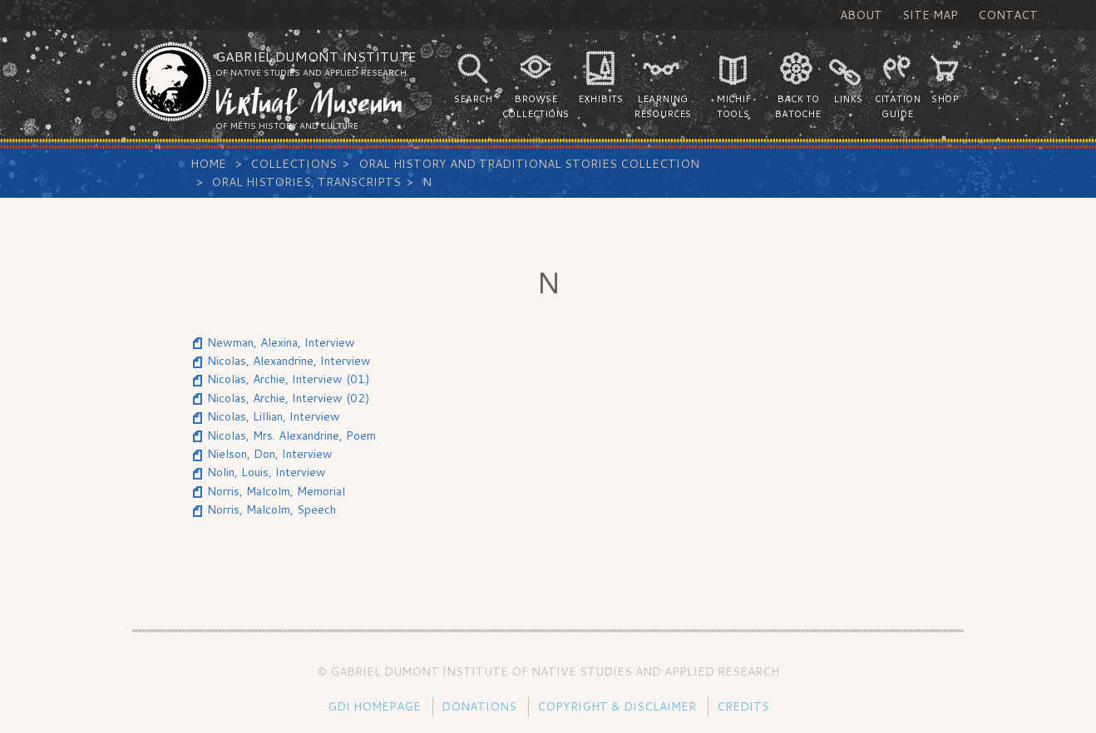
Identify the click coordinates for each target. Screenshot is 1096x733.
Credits (743, 706)
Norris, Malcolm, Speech (271, 509)
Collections (293, 163)
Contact (1008, 15)
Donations (479, 706)
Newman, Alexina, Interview (281, 342)
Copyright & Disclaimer (616, 706)
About (861, 15)
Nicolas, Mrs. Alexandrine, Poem (291, 435)
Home (208, 163)
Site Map (930, 15)
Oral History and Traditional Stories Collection (528, 163)
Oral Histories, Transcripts (306, 182)
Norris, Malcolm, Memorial (276, 491)
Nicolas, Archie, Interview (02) (288, 398)
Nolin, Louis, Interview (266, 472)
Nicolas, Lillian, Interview (273, 416)
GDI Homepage (374, 706)
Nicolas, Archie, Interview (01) (288, 379)
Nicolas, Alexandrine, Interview (289, 360)
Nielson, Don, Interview (270, 453)
